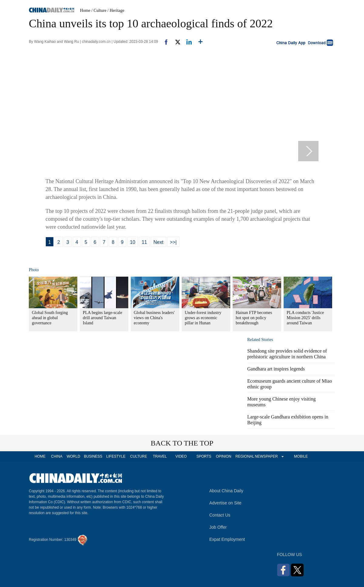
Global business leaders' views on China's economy (154, 317)
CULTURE (138, 456)
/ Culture (98, 10)
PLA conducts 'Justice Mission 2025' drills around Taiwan (305, 317)
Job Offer (218, 527)
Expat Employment (227, 539)
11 (144, 242)
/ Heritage (115, 10)
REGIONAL (244, 456)
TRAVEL (160, 456)
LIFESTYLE (115, 456)
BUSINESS (93, 456)
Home (85, 10)
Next (158, 242)
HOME (40, 456)
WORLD (73, 456)
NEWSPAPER (266, 456)
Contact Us (219, 515)
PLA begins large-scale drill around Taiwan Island (102, 317)
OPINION (223, 456)
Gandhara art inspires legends (276, 368)
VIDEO (181, 456)
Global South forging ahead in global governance (50, 317)
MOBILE (301, 456)
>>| (173, 242)
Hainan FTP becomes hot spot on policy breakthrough (254, 317)
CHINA (56, 456)
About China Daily (226, 490)
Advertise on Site (225, 502)
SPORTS (203, 456)
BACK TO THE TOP (182, 443)
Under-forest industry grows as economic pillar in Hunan (203, 317)
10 (132, 242)
